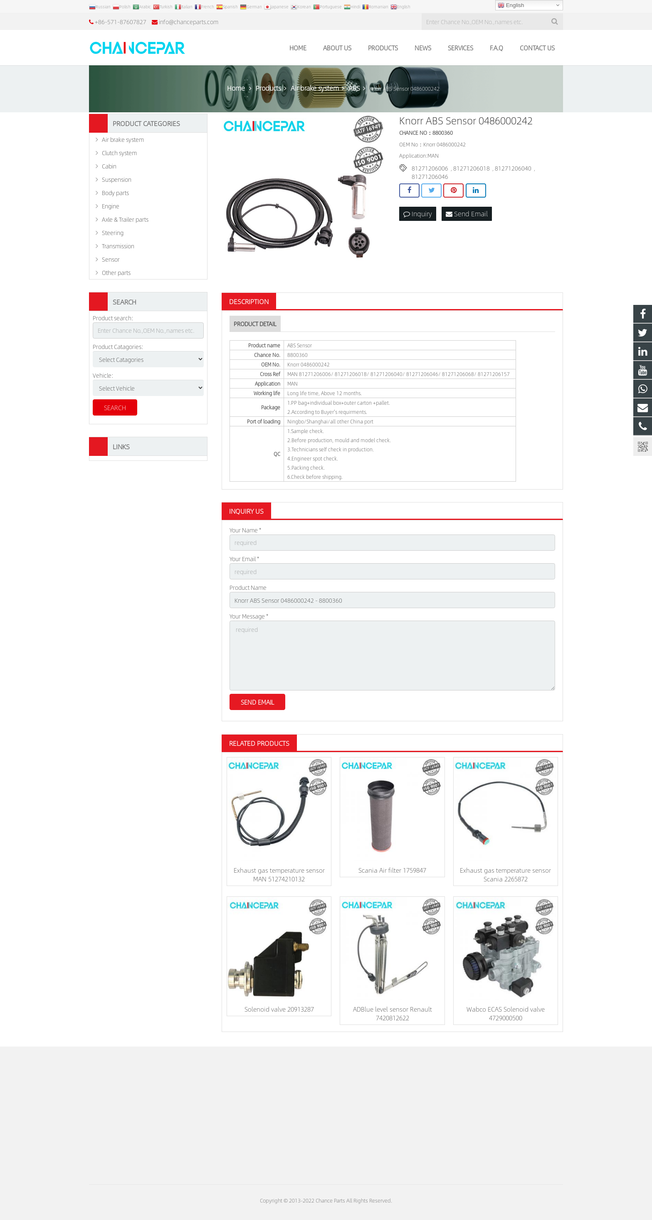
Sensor (111, 259)
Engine (110, 205)
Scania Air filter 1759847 (392, 870)
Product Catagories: (118, 346)
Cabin (109, 166)
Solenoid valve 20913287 (279, 1009)
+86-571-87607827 (120, 21)
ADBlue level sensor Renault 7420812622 (392, 1013)
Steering (112, 232)
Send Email (467, 213)
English (511, 5)
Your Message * (249, 616)
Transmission (118, 245)
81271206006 (430, 168)
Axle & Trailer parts (125, 219)
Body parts (115, 192)
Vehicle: (103, 375)
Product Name (248, 587)
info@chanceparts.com (188, 21)
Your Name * (245, 530)
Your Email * (244, 558)
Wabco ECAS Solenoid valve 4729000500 (506, 1013)
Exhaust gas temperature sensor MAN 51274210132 (279, 874)
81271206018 (471, 168)
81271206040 (513, 168)
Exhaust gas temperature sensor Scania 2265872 (505, 874)
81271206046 (430, 176)
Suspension (116, 179)
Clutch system (119, 152)
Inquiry (417, 213)
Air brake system (123, 139)
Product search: (113, 317)
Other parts (116, 272)
